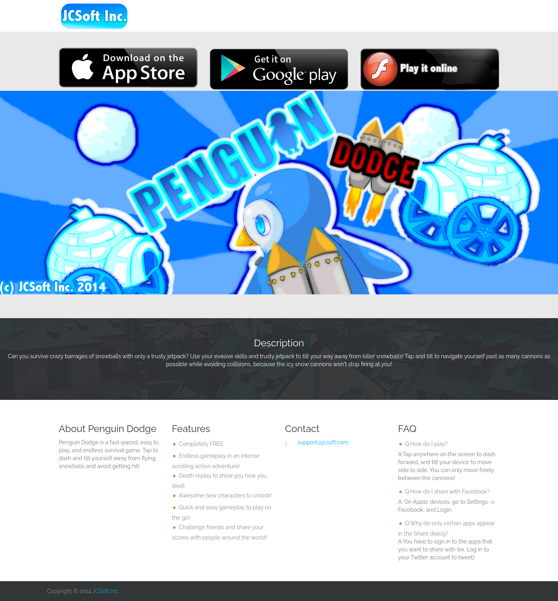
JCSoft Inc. (105, 591)
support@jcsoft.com (322, 442)
